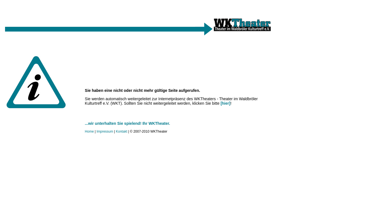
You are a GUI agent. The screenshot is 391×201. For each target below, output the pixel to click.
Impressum (104, 131)
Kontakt (121, 131)
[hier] (225, 103)
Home (89, 131)
